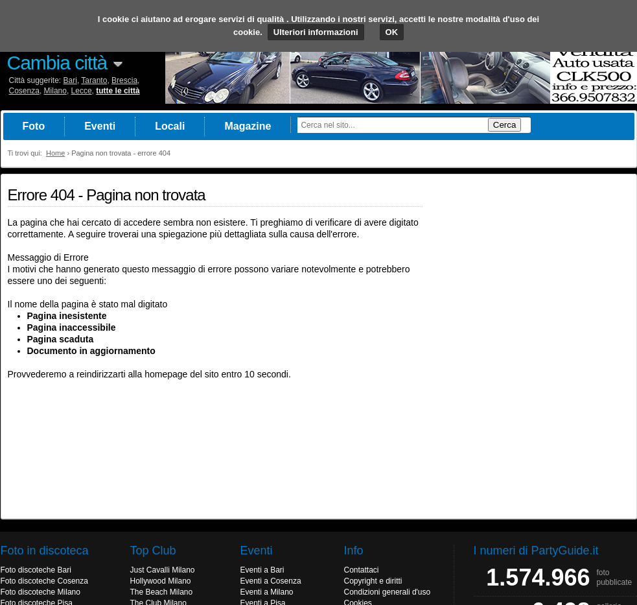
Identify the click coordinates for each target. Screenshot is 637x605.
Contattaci (361, 570)
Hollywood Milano (160, 581)
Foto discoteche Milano (40, 592)
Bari (70, 80)
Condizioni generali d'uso (387, 592)
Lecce (81, 90)
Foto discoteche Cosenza (44, 581)
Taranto (94, 80)
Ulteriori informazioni (315, 32)
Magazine (247, 126)
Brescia (124, 80)
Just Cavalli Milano (162, 570)
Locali (170, 126)
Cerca (504, 125)
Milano (55, 90)
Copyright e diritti (373, 581)
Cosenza (24, 90)
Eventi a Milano (267, 592)
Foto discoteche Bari (36, 570)
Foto (34, 126)
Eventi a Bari (262, 570)
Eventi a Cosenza (270, 581)
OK (392, 32)
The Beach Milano (161, 592)
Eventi (99, 126)
